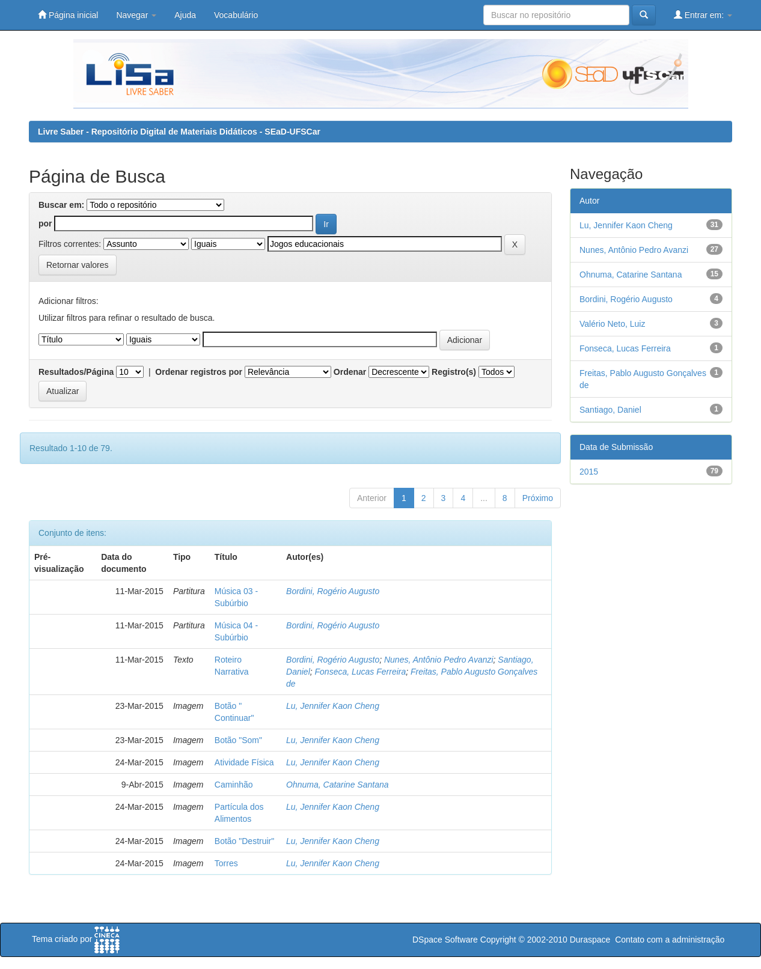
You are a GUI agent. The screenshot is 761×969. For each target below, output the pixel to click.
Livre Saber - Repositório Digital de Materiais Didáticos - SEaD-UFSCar (179, 131)
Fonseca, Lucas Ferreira (360, 671)
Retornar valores (77, 265)
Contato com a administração (669, 939)
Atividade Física (244, 762)
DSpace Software (445, 939)
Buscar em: (61, 205)
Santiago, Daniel (610, 410)
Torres (226, 863)
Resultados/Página (76, 372)
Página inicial (68, 15)
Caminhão (234, 784)
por (45, 223)
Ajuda (185, 15)
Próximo (537, 498)
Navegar (136, 15)
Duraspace (590, 939)
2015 (588, 471)
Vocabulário (236, 15)
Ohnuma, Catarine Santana (337, 784)
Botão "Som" (238, 740)
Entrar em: (703, 15)
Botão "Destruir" (244, 841)
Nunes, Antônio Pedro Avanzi (439, 659)
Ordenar (350, 372)
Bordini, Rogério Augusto (332, 591)
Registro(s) (454, 372)
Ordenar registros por (198, 372)
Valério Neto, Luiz (612, 324)
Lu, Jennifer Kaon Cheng (332, 706)
